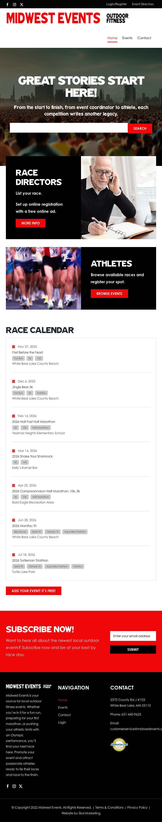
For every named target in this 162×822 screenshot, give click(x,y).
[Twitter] (20, 786)
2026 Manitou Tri (24, 526)
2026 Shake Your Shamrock (32, 456)
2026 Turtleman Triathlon (30, 560)
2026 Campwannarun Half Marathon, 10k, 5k (46, 491)
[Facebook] (7, 786)
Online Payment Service (119, 754)
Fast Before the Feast (27, 352)
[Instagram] (14, 786)
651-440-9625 (131, 714)
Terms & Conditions (109, 807)
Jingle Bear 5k (22, 387)
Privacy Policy (137, 807)
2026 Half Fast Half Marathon (33, 422)
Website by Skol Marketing (81, 813)
